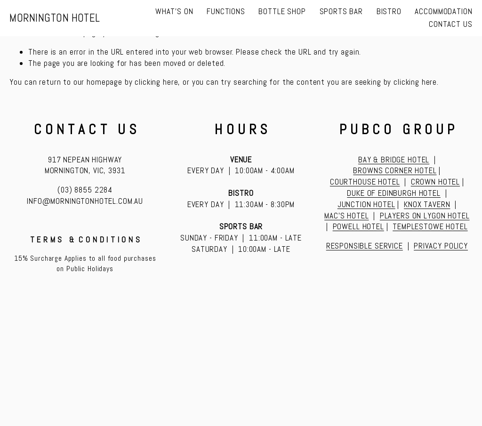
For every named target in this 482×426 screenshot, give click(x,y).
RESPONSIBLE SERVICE (364, 246)
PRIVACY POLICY (441, 246)
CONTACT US (451, 24)
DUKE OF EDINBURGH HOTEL (394, 193)
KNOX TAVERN (427, 204)
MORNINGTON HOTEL (54, 18)
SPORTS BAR (341, 11)
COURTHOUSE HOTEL (365, 182)
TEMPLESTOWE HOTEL (430, 226)
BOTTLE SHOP (281, 11)
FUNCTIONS (226, 11)
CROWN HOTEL (435, 182)
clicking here (156, 82)
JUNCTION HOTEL (366, 204)
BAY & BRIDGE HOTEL (393, 159)
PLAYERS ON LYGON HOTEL (425, 215)
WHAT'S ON (174, 11)
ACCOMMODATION (443, 11)
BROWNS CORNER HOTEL (394, 170)
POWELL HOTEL (358, 226)
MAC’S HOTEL (346, 215)
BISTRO (389, 11)
